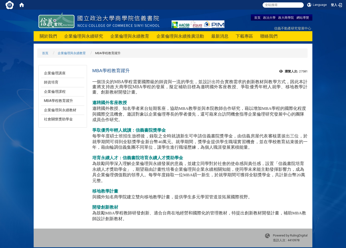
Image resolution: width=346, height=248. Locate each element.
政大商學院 (286, 17)
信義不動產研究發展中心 (292, 28)
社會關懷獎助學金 (58, 119)
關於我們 (48, 36)
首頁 (257, 17)
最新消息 (220, 36)
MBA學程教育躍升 (58, 101)
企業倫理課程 (55, 91)
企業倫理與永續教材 (60, 110)
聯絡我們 (269, 36)
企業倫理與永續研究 (83, 36)
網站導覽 (303, 17)
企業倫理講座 (55, 73)
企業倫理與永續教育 (129, 36)
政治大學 (269, 17)
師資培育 (51, 82)
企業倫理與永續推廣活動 (180, 36)
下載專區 (244, 36)
